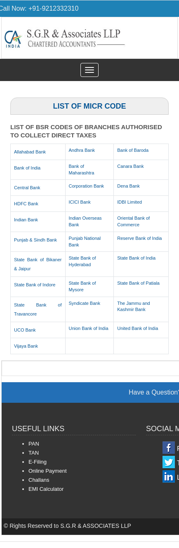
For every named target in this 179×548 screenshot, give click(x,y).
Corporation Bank (86, 185)
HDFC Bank (26, 203)
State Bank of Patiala (138, 283)
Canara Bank (130, 166)
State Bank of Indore (34, 284)
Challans (38, 480)
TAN (33, 453)
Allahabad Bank (30, 151)
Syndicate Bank (84, 303)
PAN (33, 444)
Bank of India (27, 167)
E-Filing (37, 462)
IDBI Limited (129, 202)
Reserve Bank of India (139, 238)
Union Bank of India (88, 328)
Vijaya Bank (26, 346)
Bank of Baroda (132, 150)
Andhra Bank (82, 150)
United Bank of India (137, 328)
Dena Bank (128, 185)
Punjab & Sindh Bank (35, 239)
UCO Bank (25, 329)
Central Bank (27, 187)
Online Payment (47, 471)
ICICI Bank (80, 202)
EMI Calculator (46, 489)
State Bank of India (136, 257)
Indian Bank (26, 219)
